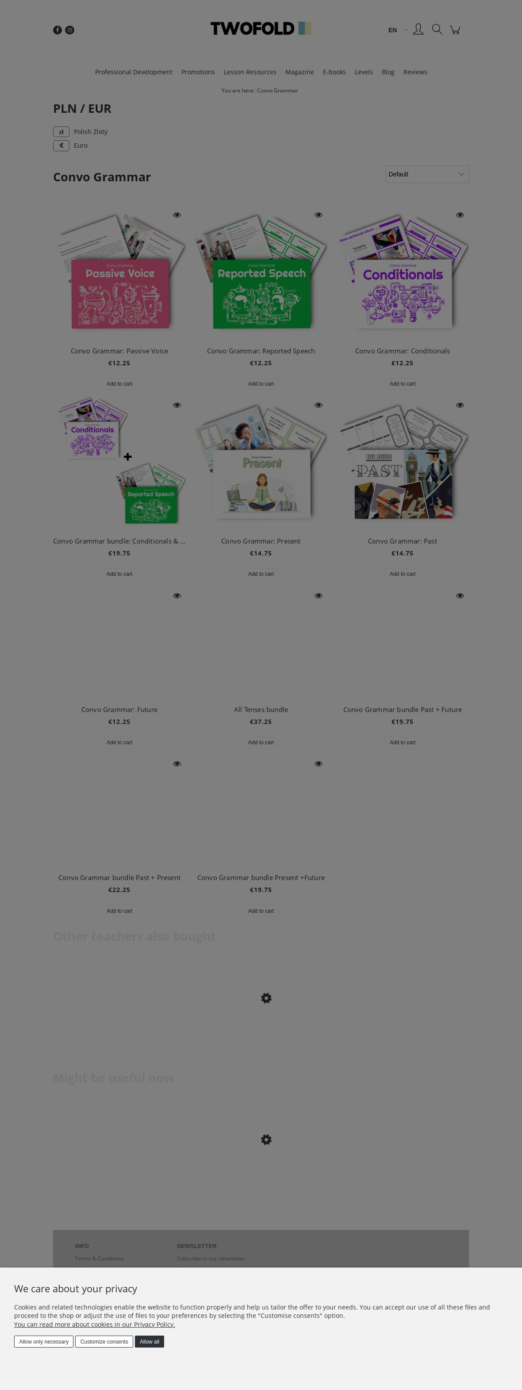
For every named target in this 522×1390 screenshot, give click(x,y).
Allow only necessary (44, 1342)
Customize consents (104, 1342)
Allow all (149, 1342)
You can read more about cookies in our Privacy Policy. (94, 1324)
